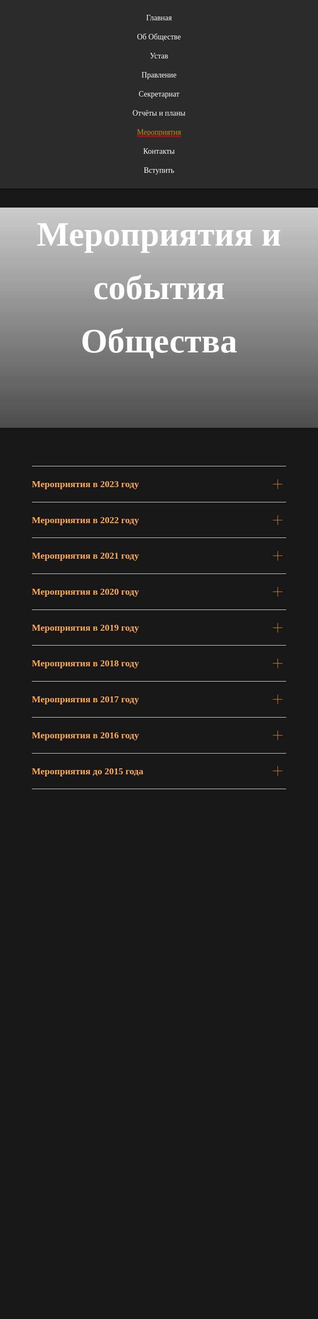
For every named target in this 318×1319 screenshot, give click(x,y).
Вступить (159, 170)
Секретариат (159, 94)
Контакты (159, 151)
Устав (159, 56)
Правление (159, 75)
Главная (159, 18)
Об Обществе (159, 37)
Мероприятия (159, 132)
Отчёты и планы (159, 113)
